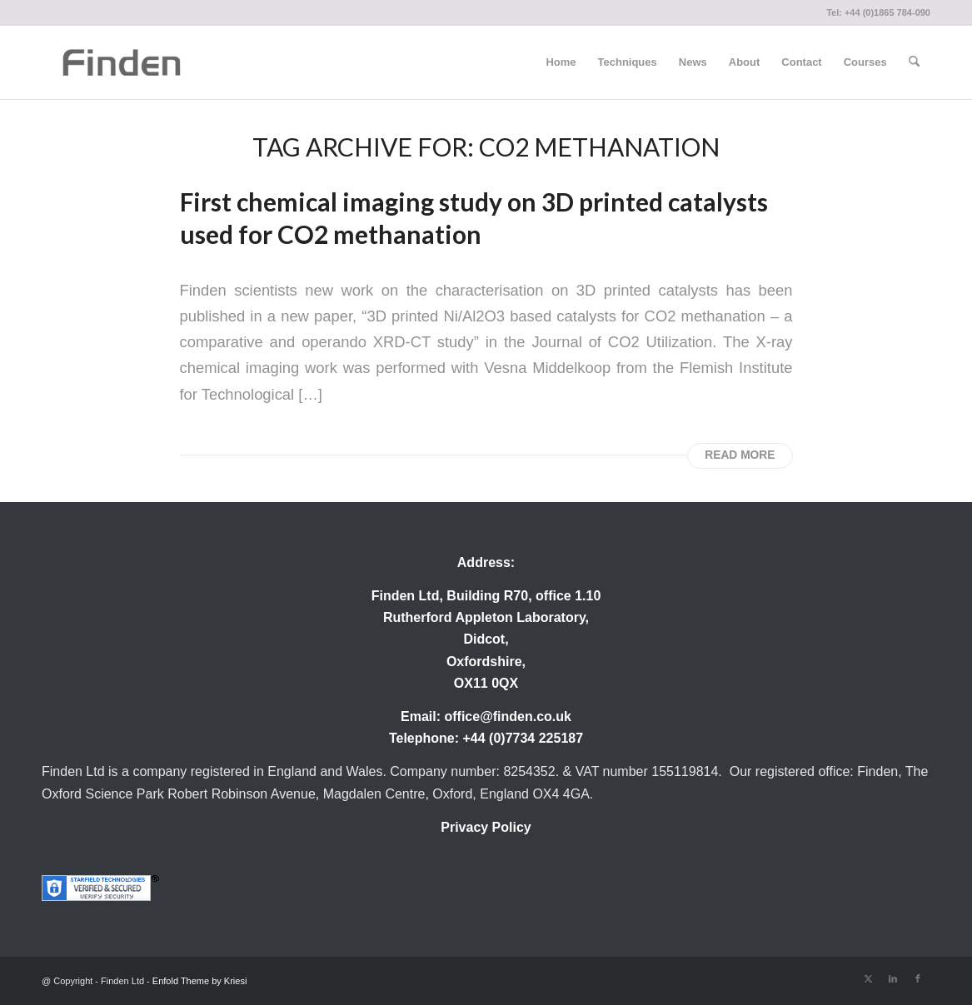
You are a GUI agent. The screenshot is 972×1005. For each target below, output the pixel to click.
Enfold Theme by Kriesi (199, 981)
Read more (740, 455)
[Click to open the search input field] (914, 62)
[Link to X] (867, 978)
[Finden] (121, 62)
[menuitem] (560, 62)
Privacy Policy (486, 827)
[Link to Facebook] (917, 978)
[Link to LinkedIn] (892, 978)
